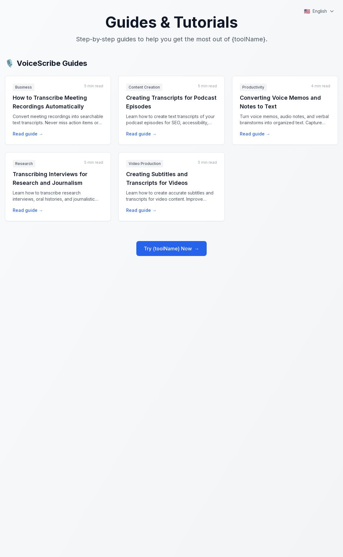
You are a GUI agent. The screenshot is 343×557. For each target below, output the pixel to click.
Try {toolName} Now (171, 248)
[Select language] (319, 11)
